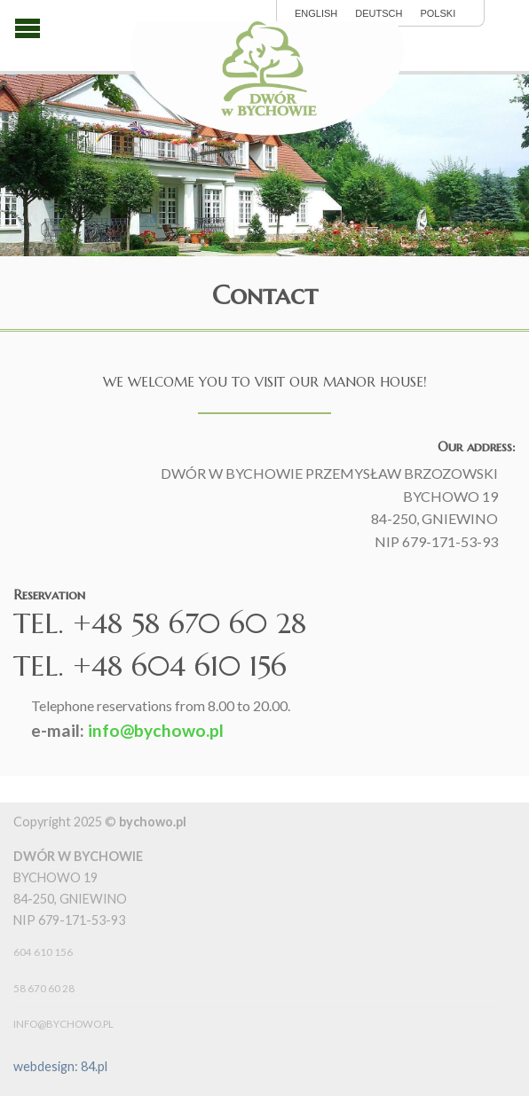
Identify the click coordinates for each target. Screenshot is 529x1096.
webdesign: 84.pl (60, 1066)
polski (437, 14)
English (316, 14)
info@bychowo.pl (156, 730)
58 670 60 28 (44, 988)
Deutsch (378, 14)
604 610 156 (43, 952)
